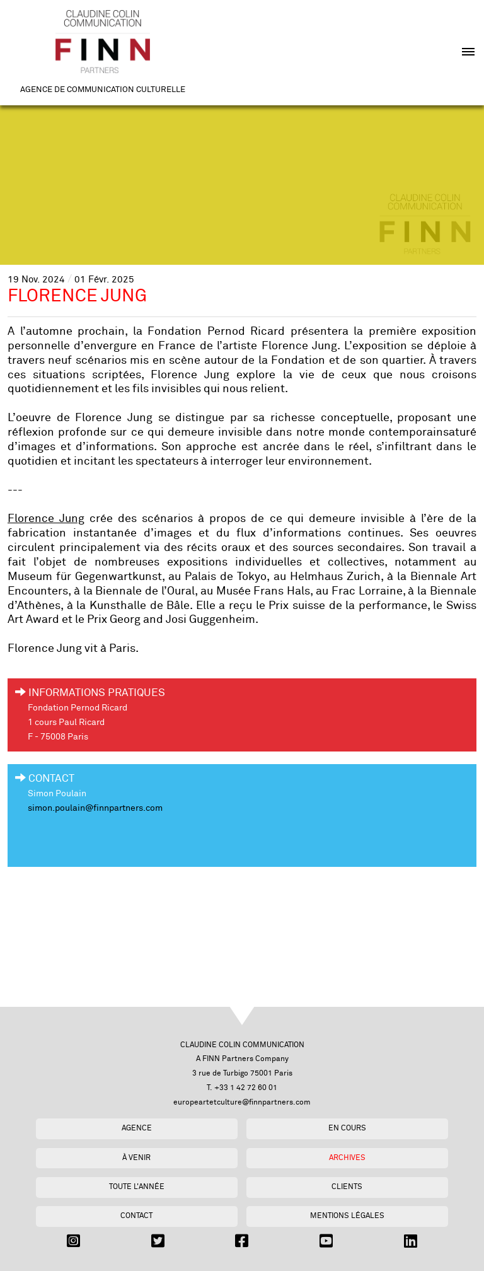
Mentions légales (347, 1216)
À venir (136, 1158)
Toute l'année (136, 1187)
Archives (347, 1158)
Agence (137, 1128)
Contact (136, 1216)
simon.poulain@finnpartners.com (95, 808)
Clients (346, 1187)
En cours (347, 1128)
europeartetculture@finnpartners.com (242, 1102)
